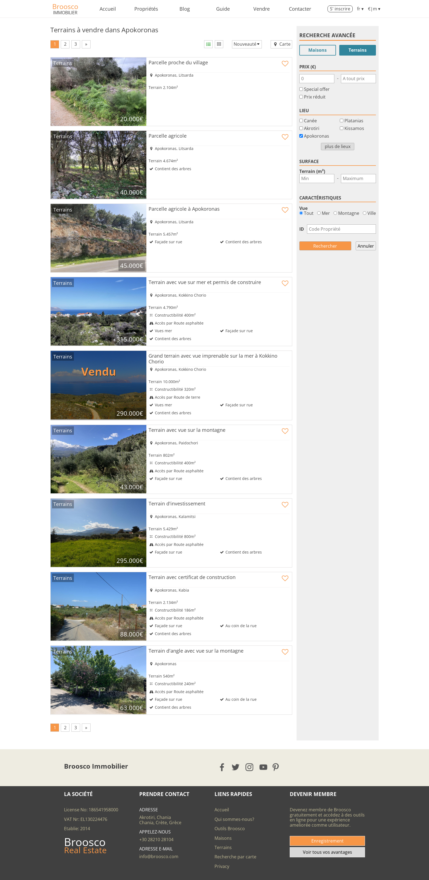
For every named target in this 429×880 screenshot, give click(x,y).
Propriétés (146, 8)
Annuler (366, 246)
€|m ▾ (374, 8)
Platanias (353, 121)
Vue (303, 208)
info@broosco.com (158, 856)
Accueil (108, 8)
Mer (323, 213)
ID (301, 229)
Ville (369, 213)
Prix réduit (315, 97)
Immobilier (65, 13)
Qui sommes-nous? (234, 819)
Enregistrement (327, 841)
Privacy (222, 866)
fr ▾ (360, 8)
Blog (184, 8)
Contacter (300, 8)
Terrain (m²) (312, 171)
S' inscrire (340, 9)
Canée (310, 121)
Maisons (317, 50)
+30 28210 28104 (156, 839)
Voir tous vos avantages (327, 852)
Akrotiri (311, 128)
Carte (281, 44)
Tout (306, 213)
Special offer (317, 89)
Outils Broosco (230, 829)
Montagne (346, 213)
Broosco (65, 6)
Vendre (261, 8)
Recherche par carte (235, 857)
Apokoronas (316, 136)
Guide (223, 8)
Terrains (358, 50)
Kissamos (354, 128)
